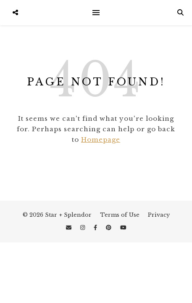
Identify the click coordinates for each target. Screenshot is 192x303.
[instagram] (83, 227)
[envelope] (69, 227)
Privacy (159, 214)
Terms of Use (119, 214)
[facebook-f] (96, 227)
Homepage (100, 140)
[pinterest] (109, 227)
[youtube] (123, 227)
